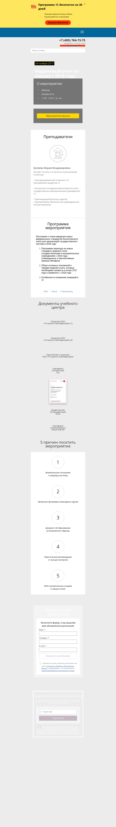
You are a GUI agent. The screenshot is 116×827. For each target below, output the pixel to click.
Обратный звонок (72, 45)
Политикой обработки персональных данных (58, 671)
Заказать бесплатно (58, 22)
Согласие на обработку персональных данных (57, 730)
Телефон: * (44, 638)
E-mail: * (42, 646)
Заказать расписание (58, 656)
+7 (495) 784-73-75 (72, 40)
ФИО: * (42, 630)
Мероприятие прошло (58, 115)
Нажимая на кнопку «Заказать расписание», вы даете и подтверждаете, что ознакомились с (59, 667)
